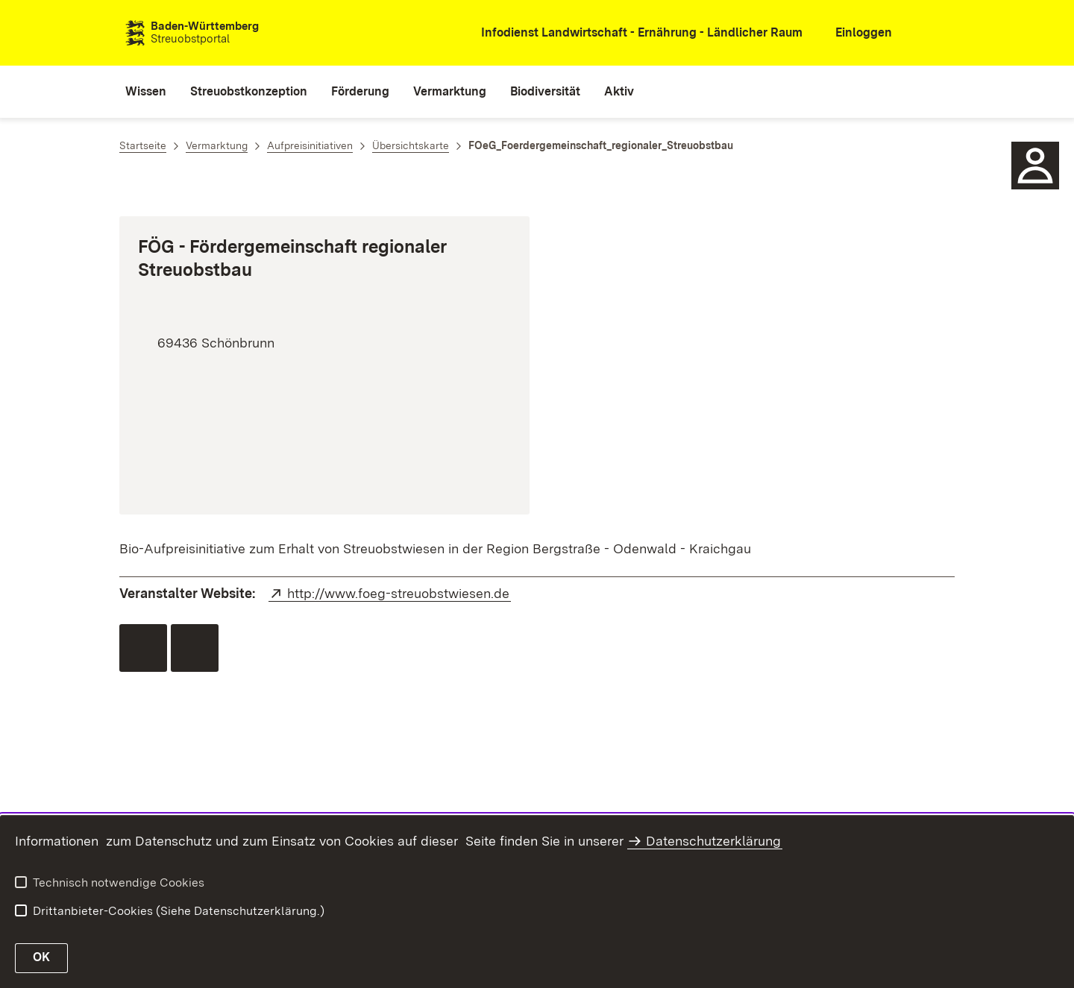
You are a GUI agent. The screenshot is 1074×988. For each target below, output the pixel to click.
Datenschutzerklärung (713, 841)
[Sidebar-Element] (1035, 165)
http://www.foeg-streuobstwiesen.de (399, 593)
